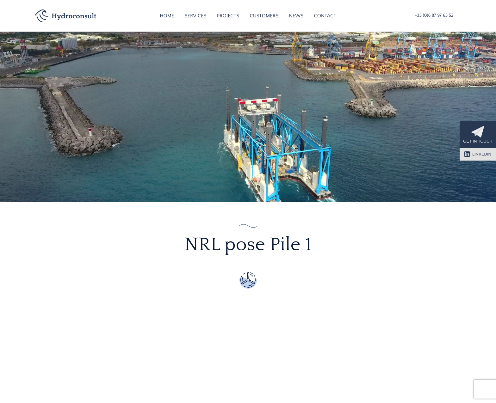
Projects (228, 16)
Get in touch (477, 134)
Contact (325, 16)
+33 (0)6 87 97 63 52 (434, 15)
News (296, 16)
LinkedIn (477, 154)
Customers (264, 16)
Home (167, 16)
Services (196, 16)
